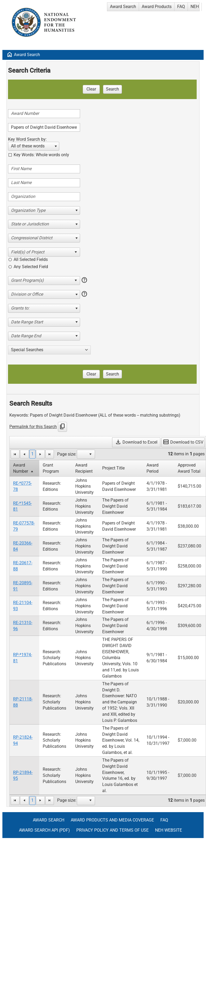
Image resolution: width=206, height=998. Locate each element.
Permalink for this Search (33, 426)
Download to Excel (136, 442)
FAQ (181, 6)
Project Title (113, 468)
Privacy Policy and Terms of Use (112, 830)
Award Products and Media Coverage (112, 820)
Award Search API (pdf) (44, 830)
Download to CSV (183, 442)
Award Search (123, 6)
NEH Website (168, 830)
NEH (195, 6)
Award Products (157, 6)
